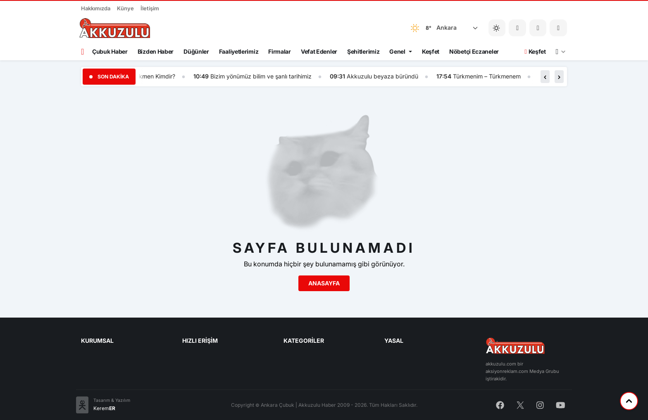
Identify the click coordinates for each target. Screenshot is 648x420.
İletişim (150, 8)
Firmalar (279, 51)
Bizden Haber (156, 51)
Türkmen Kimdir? (157, 76)
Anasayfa (324, 283)
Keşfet (430, 51)
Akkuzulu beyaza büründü (387, 76)
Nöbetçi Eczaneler (474, 51)
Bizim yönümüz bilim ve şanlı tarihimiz (266, 76)
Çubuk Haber (110, 51)
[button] (538, 28)
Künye (125, 8)
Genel (397, 51)
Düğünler (196, 51)
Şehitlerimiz (363, 51)
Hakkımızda (95, 8)
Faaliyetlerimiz (239, 51)
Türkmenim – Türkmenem (492, 76)
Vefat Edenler (319, 51)
